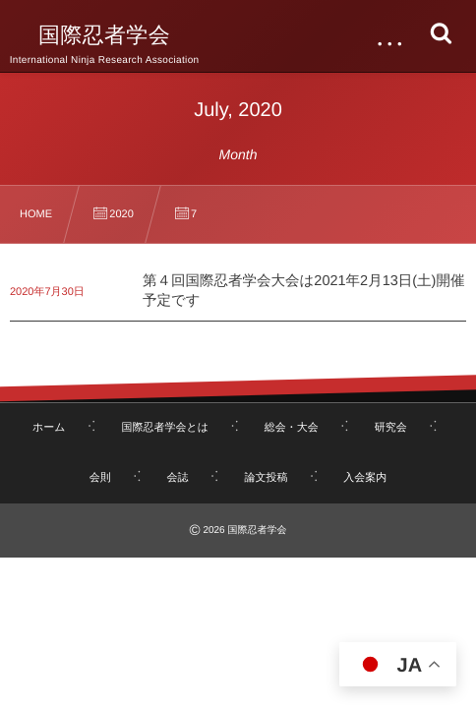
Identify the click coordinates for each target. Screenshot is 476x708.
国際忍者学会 (104, 35)
